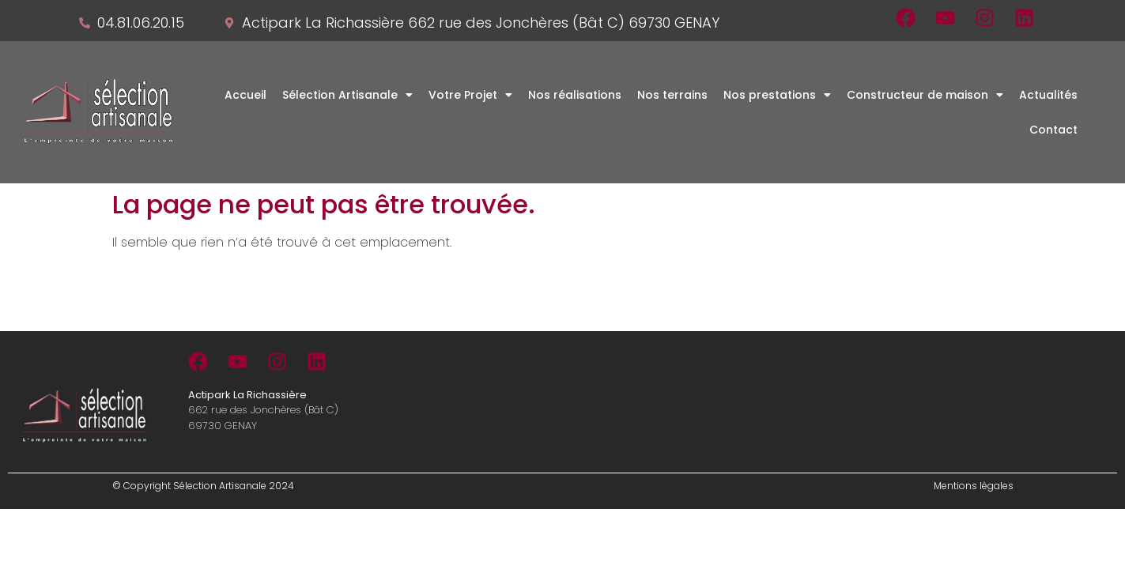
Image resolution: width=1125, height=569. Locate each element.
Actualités (1048, 95)
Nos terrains (672, 95)
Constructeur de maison (925, 95)
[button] (347, 94)
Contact (1053, 130)
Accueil (245, 95)
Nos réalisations (574, 95)
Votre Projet (470, 95)
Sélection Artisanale (347, 95)
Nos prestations (777, 95)
